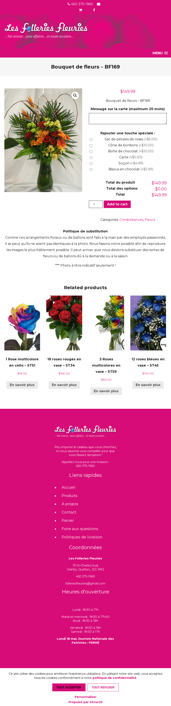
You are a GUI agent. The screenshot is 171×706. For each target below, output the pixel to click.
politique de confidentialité (114, 678)
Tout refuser (103, 687)
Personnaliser (85, 697)
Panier (68, 520)
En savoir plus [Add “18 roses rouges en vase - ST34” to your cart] (64, 385)
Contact (69, 512)
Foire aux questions (80, 529)
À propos (70, 504)
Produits (69, 495)
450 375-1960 (80, 4)
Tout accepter (69, 687)
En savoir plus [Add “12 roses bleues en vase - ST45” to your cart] (148, 385)
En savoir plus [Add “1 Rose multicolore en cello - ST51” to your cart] (22, 385)
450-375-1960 (85, 466)
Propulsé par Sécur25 (85, 702)
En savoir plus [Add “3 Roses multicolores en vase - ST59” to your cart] (106, 391)
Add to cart (117, 204)
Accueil (68, 487)
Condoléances (131, 220)
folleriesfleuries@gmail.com (85, 583)
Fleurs (150, 220)
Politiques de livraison (82, 537)
